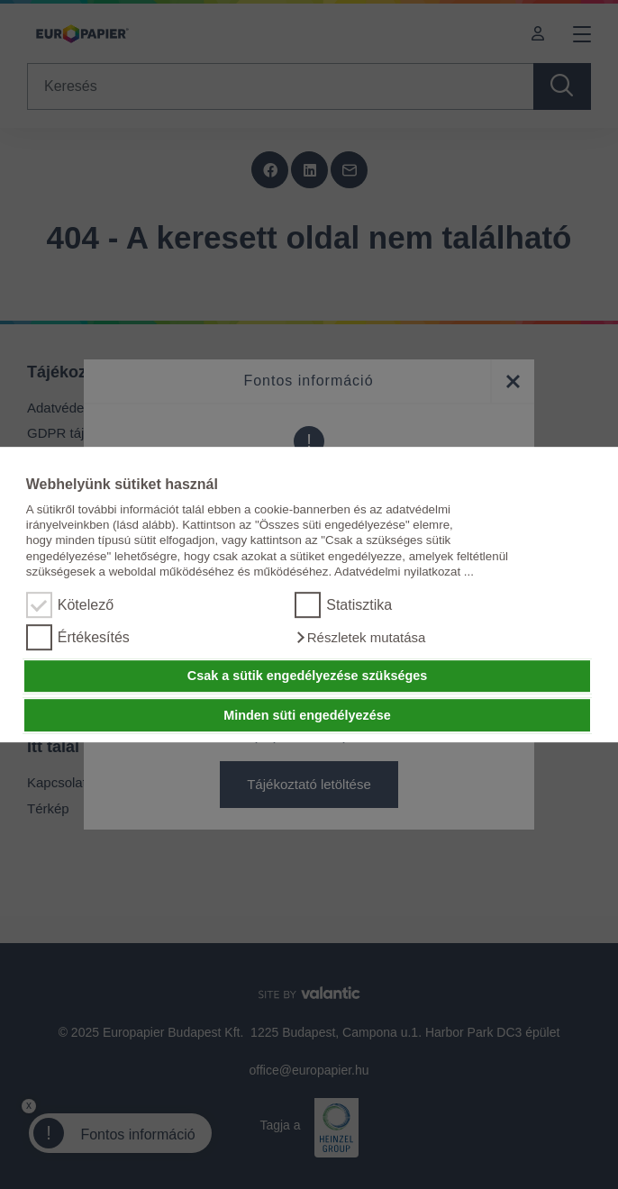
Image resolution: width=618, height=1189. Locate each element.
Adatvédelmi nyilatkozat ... (404, 571)
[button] (360, 638)
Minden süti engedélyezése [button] (307, 715)
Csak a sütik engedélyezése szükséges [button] (307, 676)
